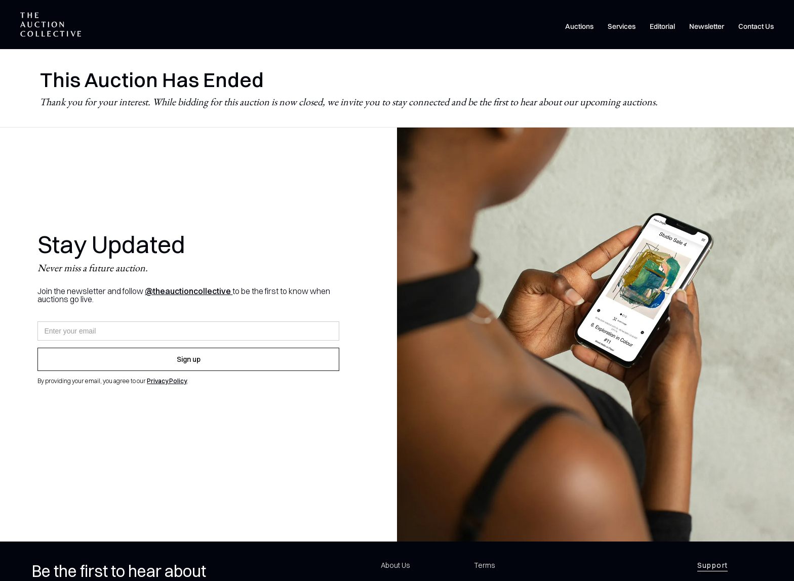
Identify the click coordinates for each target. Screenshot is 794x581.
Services (622, 26)
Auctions (579, 26)
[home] (50, 24)
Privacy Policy (167, 381)
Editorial (662, 26)
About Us (395, 565)
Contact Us (756, 26)
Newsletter (706, 26)
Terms (484, 565)
